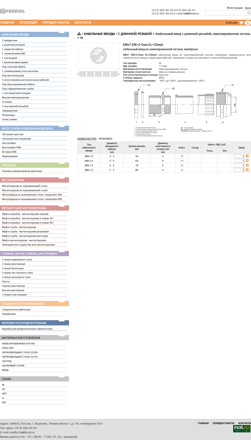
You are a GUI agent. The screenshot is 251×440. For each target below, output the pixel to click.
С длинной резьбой (13, 44)
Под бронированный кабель (18, 84)
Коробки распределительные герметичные (27, 328)
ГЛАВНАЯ (7, 22)
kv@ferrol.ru (191, 13)
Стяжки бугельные (13, 268)
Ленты (5, 281)
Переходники (10, 156)
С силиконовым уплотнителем (20, 71)
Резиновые (8, 115)
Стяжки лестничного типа (17, 272)
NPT (4, 393)
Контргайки (9, 143)
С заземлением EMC (14, 53)
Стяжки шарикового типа (17, 259)
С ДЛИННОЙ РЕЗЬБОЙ (135, 34)
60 (136, 160)
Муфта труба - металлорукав (19, 227)
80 (136, 170)
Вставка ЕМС (9, 151)
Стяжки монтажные (13, 263)
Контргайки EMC (11, 147)
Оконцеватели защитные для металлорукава (28, 244)
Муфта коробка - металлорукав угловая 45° (28, 218)
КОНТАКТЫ (83, 22)
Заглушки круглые (12, 134)
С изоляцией (9, 57)
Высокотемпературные (15, 97)
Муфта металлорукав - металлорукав (24, 240)
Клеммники (9, 313)
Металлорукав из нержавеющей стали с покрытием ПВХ (32, 199)
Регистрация (235, 7)
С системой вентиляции (16, 93)
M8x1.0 (89, 156)
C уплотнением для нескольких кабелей (25, 79)
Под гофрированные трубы (18, 88)
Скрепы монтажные (13, 285)
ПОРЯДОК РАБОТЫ (55, 22)
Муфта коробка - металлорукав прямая (25, 213)
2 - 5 (111, 156)
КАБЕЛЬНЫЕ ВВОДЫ (99, 34)
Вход (248, 7)
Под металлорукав (13, 75)
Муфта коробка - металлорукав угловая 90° (28, 222)
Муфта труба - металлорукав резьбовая (25, 231)
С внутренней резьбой (15, 106)
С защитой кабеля (12, 49)
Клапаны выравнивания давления (22, 171)
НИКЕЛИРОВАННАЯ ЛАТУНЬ (18, 343)
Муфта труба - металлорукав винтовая (25, 235)
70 (136, 165)
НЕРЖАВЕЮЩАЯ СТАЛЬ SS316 (20, 356)
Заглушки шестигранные (16, 138)
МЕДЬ (5, 369)
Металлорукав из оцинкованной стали (24, 190)
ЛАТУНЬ (7, 361)
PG (3, 389)
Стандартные (9, 40)
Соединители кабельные (16, 309)
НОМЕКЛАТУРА (86, 138)
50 (136, 156)
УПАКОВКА (105, 138)
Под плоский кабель (14, 66)
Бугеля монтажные (13, 290)
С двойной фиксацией (15, 62)
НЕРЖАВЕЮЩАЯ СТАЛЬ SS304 (20, 352)
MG (4, 402)
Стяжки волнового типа (16, 277)
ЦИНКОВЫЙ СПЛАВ (13, 365)
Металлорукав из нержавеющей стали (24, 185)
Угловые (7, 101)
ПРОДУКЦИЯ (28, 22)
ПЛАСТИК (7, 348)
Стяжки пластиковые (14, 294)
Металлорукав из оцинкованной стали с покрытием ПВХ (32, 194)
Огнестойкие (9, 119)
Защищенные (10, 110)
